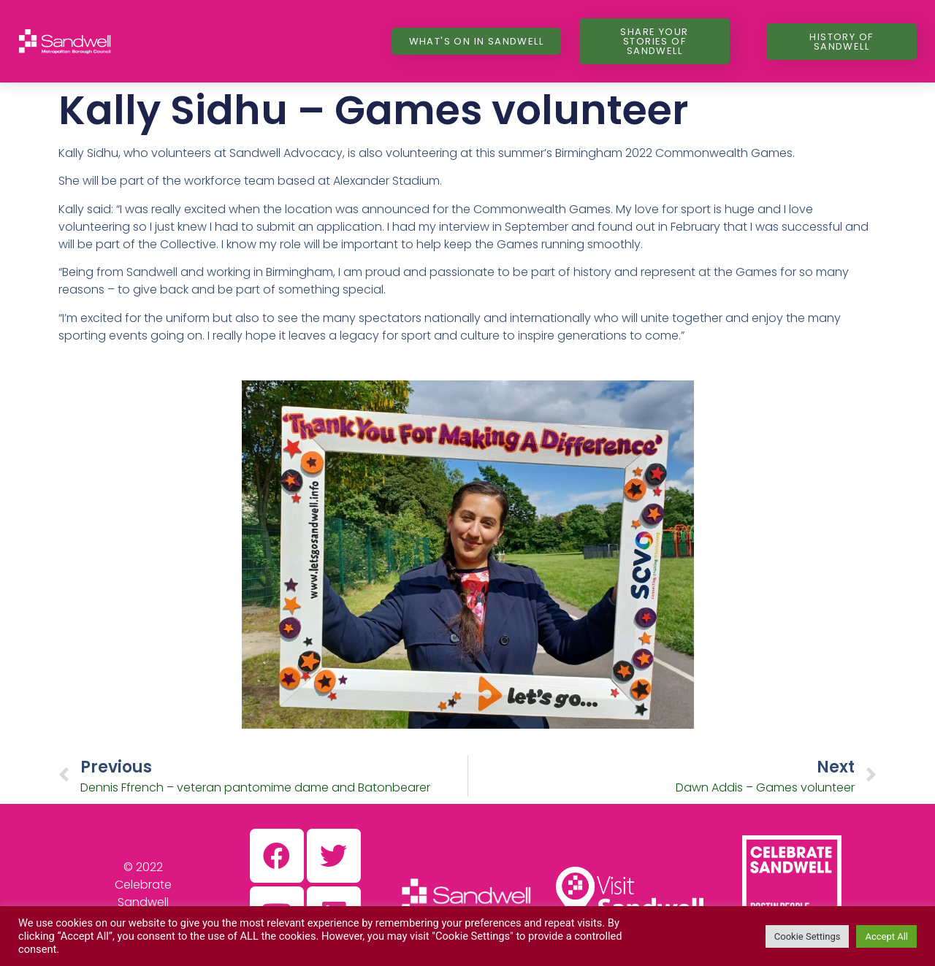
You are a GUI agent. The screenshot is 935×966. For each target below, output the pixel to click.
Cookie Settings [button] (807, 936)
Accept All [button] (886, 936)
